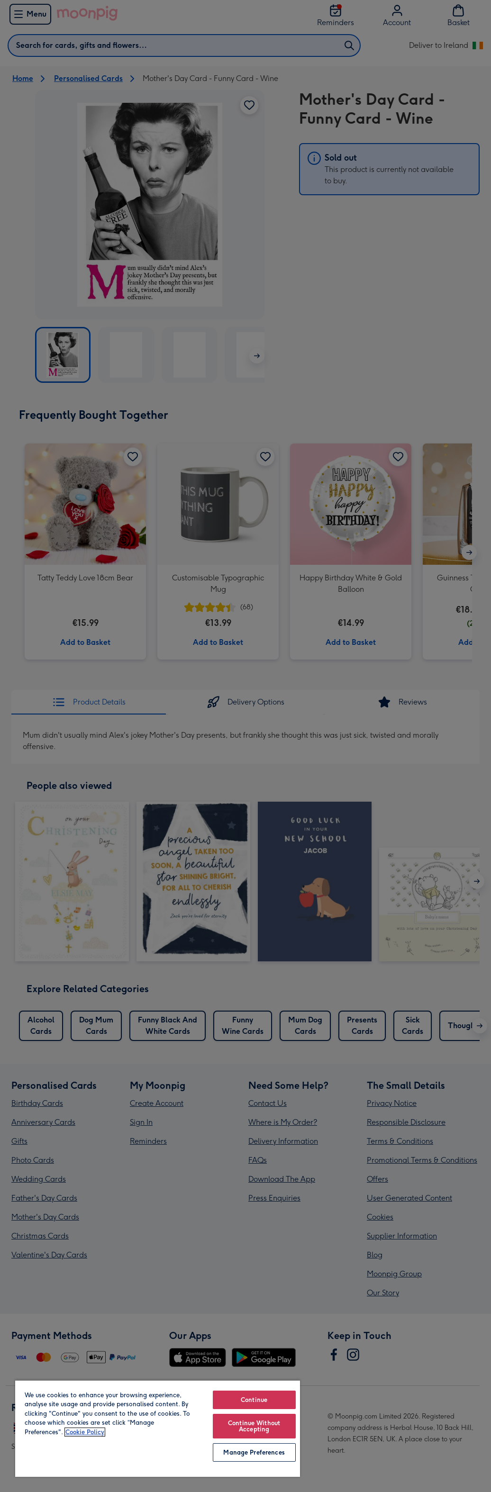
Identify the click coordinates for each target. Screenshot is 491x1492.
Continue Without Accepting (254, 1426)
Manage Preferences (253, 1452)
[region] (157, 1428)
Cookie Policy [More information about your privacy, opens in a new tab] (84, 1432)
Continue (254, 1399)
